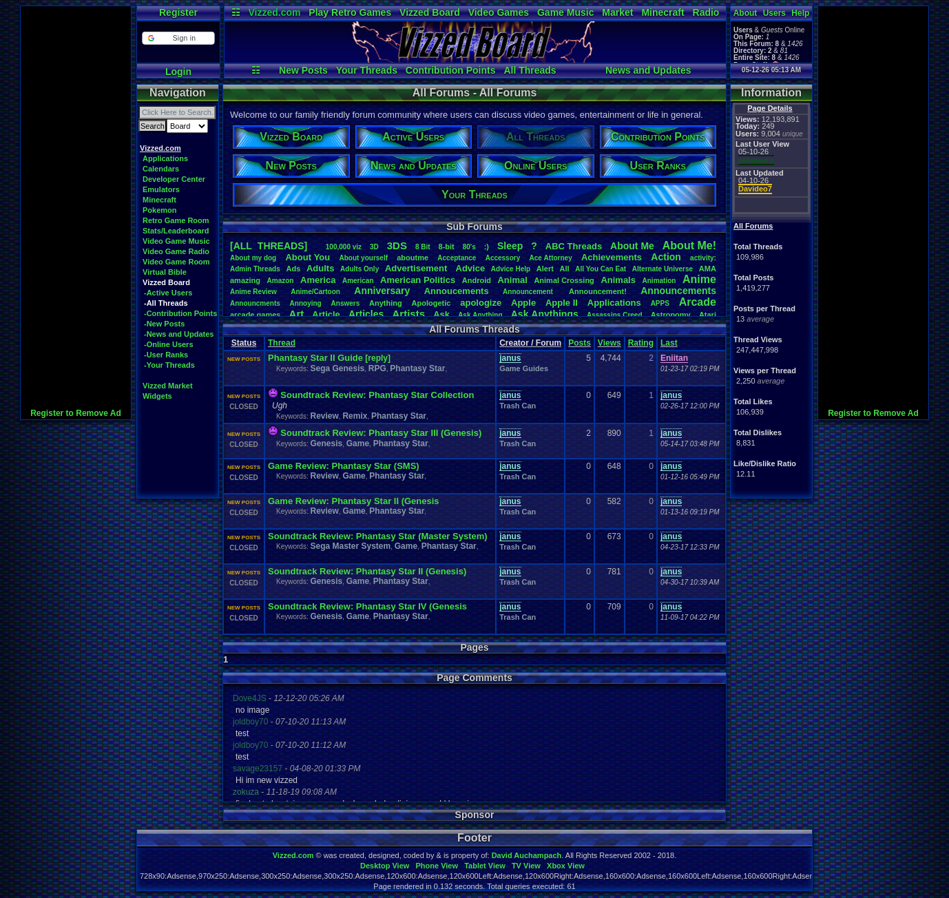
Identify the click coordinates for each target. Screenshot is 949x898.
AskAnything (480, 315)
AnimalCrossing (564, 280)
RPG (377, 368)
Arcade (697, 302)
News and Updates (648, 70)
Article (326, 314)
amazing (245, 280)
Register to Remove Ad (75, 413)
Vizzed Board (429, 12)
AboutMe (632, 245)
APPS (660, 303)
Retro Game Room (176, 220)
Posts (579, 343)
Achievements (611, 257)
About (745, 13)
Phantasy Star (417, 368)
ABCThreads (573, 246)
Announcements (678, 290)
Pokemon (160, 210)
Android (476, 280)
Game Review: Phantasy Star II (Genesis (353, 501)
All (565, 268)
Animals (618, 280)
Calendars (161, 169)
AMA (707, 268)
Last (669, 343)
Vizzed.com (274, 12)
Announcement (529, 291)
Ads (293, 268)
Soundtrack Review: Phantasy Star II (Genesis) (367, 571)
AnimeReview (253, 291)
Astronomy (671, 315)
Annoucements (456, 291)
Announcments (255, 303)
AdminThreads (255, 269)
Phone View (436, 866)
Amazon (280, 280)
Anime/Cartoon (315, 291)
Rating (641, 343)
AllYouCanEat (600, 269)
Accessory (503, 258)
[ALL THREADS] (268, 245)
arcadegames (255, 315)
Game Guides (523, 368)
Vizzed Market (168, 386)
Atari (707, 315)
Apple (523, 302)
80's (469, 247)
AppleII (561, 302)
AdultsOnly (359, 269)
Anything (385, 303)
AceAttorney (550, 258)
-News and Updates (178, 334)
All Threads (529, 70)
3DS (397, 245)
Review (324, 416)
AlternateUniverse (662, 269)
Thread (281, 343)
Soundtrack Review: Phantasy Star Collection (377, 395)
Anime (699, 279)
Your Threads (366, 70)
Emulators (161, 189)
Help (800, 13)
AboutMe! (689, 245)
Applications (165, 158)
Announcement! (598, 291)
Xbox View (566, 866)
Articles (366, 314)
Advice (471, 268)
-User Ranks (166, 355)
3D (374, 247)
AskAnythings (544, 314)
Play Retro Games (350, 12)
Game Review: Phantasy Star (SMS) (343, 466)
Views (609, 343)
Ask (441, 314)
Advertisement (417, 268)
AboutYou (307, 257)
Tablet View (484, 866)
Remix (354, 416)
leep (510, 245)
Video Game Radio (176, 251)
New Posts (303, 70)
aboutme (412, 257)
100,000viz (344, 247)
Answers (345, 303)
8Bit (422, 247)
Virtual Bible (165, 272)
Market (617, 12)
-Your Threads (169, 365)
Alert (545, 268)
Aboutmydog (253, 258)
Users (774, 13)
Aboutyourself (363, 258)
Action (666, 256)
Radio (706, 12)
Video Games (498, 12)
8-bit (447, 246)
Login (178, 71)
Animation (659, 280)
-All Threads (166, 303)
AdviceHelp (510, 269)
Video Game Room (176, 262)
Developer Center (174, 179)
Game (357, 443)
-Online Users (169, 344)
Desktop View (384, 866)
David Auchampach (527, 855)
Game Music (565, 12)
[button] (178, 38)
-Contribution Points (180, 313)
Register (178, 12)
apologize (480, 302)
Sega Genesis (337, 368)
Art (296, 314)
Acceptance (456, 258)
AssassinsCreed (615, 315)
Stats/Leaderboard (176, 231)
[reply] (377, 358)
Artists (408, 314)
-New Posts (164, 324)
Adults (320, 268)
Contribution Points (451, 70)
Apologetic (431, 303)
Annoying (306, 303)
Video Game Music (176, 241)
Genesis (326, 443)
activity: (703, 258)
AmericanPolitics (417, 280)
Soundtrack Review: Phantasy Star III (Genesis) (380, 433)
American (358, 280)
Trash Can (517, 405)
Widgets (157, 396)
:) (486, 246)
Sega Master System (350, 546)
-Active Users (168, 293)
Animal (512, 280)
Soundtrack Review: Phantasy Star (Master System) (378, 536)
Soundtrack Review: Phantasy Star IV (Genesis (367, 606)
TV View (526, 866)
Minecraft (662, 12)
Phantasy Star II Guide (315, 358)
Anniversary (382, 290)
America (317, 280)
